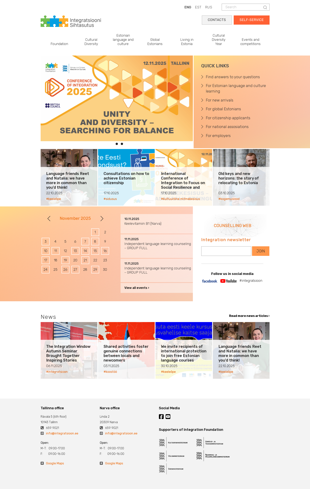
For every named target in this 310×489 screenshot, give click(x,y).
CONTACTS (217, 20)
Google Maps (55, 463)
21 (85, 260)
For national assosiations (227, 126)
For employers (218, 135)
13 (75, 251)
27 (75, 269)
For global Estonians (223, 109)
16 (105, 251)
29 (95, 269)
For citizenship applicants (228, 118)
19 (65, 260)
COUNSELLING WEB (232, 225)
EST (198, 7)
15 (95, 251)
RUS (208, 7)
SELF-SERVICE (252, 20)
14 (85, 251)
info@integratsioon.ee (62, 433)
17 (45, 260)
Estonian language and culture (123, 39)
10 (45, 251)
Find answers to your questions (233, 77)
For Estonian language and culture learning (236, 88)
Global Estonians (155, 42)
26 (65, 269)
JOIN (260, 251)
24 (45, 269)
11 (55, 251)
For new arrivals (219, 100)
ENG (187, 7)
